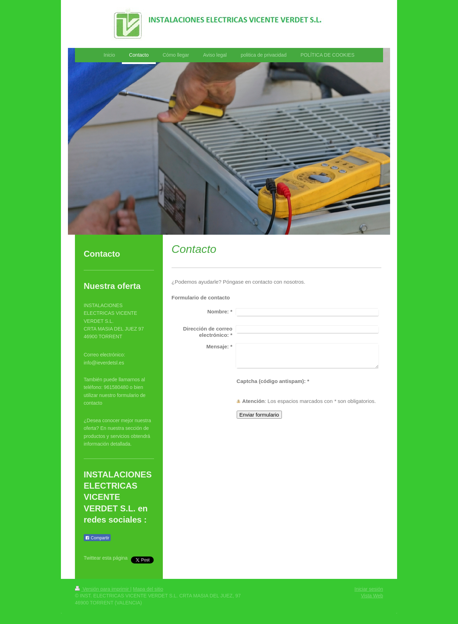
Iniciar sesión (368, 589)
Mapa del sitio (148, 589)
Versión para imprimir (102, 589)
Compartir (97, 538)
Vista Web (372, 595)
